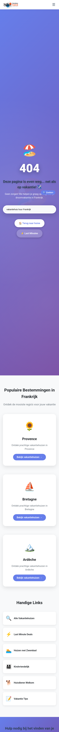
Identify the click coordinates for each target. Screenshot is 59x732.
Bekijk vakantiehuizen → (29, 457)
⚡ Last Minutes (29, 233)
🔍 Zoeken (48, 192)
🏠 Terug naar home (29, 223)
